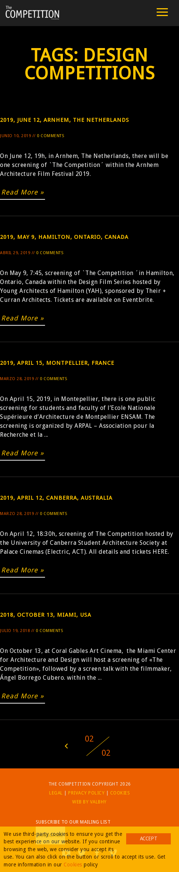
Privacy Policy (86, 793)
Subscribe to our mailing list (73, 822)
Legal (56, 793)
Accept (148, 838)
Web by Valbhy (89, 802)
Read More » (22, 192)
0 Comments (50, 135)
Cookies (120, 793)
